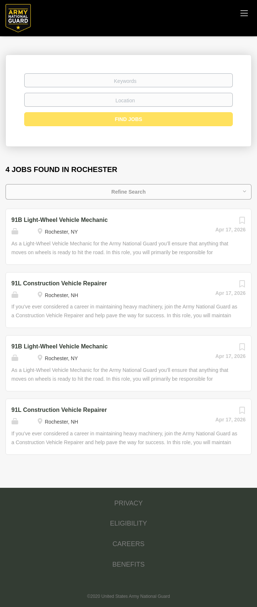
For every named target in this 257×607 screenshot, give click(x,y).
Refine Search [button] (128, 192)
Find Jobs (128, 119)
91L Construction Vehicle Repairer (59, 283)
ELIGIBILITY (128, 523)
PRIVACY (128, 503)
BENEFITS (128, 564)
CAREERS (128, 544)
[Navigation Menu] (244, 12)
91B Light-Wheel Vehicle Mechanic (59, 220)
